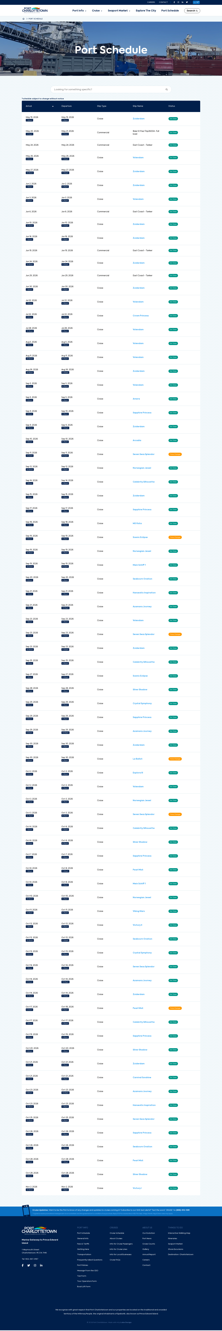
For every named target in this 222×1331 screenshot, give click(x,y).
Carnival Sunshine (142, 1078)
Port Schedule (170, 11)
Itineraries (172, 1239)
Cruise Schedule (117, 1234)
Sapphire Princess (142, 413)
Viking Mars (139, 912)
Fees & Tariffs (83, 1245)
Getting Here (83, 1250)
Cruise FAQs (115, 1261)
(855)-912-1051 (183, 1211)
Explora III (138, 773)
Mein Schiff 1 (139, 565)
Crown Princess (141, 316)
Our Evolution (148, 1234)
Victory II (137, 926)
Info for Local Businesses (120, 1255)
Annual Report (149, 1255)
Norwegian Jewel (142, 468)
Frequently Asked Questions (89, 1261)
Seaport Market (118, 11)
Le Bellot (137, 759)
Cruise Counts (148, 1245)
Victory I (137, 1189)
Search (192, 11)
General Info (82, 1239)
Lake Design (126, 1323)
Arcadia (137, 441)
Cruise (96, 11)
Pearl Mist (138, 870)
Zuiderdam (139, 119)
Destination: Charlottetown (180, 1255)
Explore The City (146, 11)
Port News (146, 1239)
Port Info (78, 11)
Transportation (84, 1255)
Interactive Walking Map (179, 1234)
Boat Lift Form (83, 1287)
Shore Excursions (175, 1250)
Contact (163, 2)
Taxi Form (81, 1277)
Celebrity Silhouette (144, 482)
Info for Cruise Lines (118, 1250)
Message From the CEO (87, 1271)
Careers (151, 2)
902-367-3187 (31, 1260)
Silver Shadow (140, 690)
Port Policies (82, 1266)
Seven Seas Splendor (143, 454)
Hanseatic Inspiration (144, 593)
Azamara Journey (142, 607)
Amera (136, 399)
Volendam (138, 158)
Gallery (145, 1250)
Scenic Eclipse (140, 538)
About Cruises (116, 1239)
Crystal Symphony (142, 704)
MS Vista (137, 524)
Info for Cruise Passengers (121, 1245)
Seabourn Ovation (142, 579)
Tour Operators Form (87, 1282)
